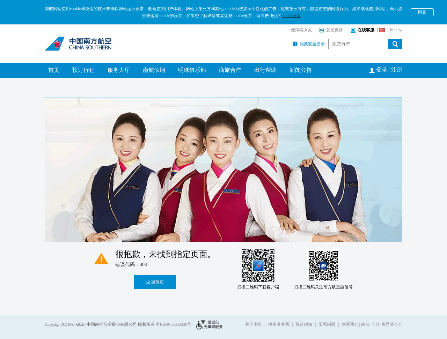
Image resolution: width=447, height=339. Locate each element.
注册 (396, 70)
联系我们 (350, 324)
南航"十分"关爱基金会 (381, 324)
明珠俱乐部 (192, 70)
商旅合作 (230, 70)
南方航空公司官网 (79, 44)
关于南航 (253, 324)
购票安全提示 (309, 44)
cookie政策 (291, 15)
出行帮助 (265, 70)
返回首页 (155, 282)
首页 (53, 70)
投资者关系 (278, 324)
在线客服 (362, 30)
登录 (381, 70)
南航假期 (154, 70)
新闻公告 (301, 70)
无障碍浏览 (301, 30)
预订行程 (83, 70)
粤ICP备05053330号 (174, 324)
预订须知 (303, 324)
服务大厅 (119, 70)
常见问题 (326, 324)
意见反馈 (331, 30)
